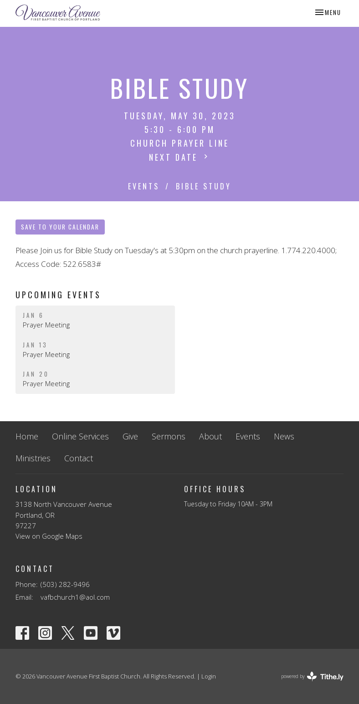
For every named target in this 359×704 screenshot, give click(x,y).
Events (143, 186)
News (284, 436)
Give (130, 436)
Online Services (80, 436)
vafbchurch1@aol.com (75, 597)
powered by (312, 676)
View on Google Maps (48, 536)
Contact (78, 458)
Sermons (168, 436)
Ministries (33, 458)
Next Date (179, 157)
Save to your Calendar (60, 226)
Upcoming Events (58, 295)
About (210, 436)
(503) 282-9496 (65, 584)
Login (208, 676)
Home (26, 436)
